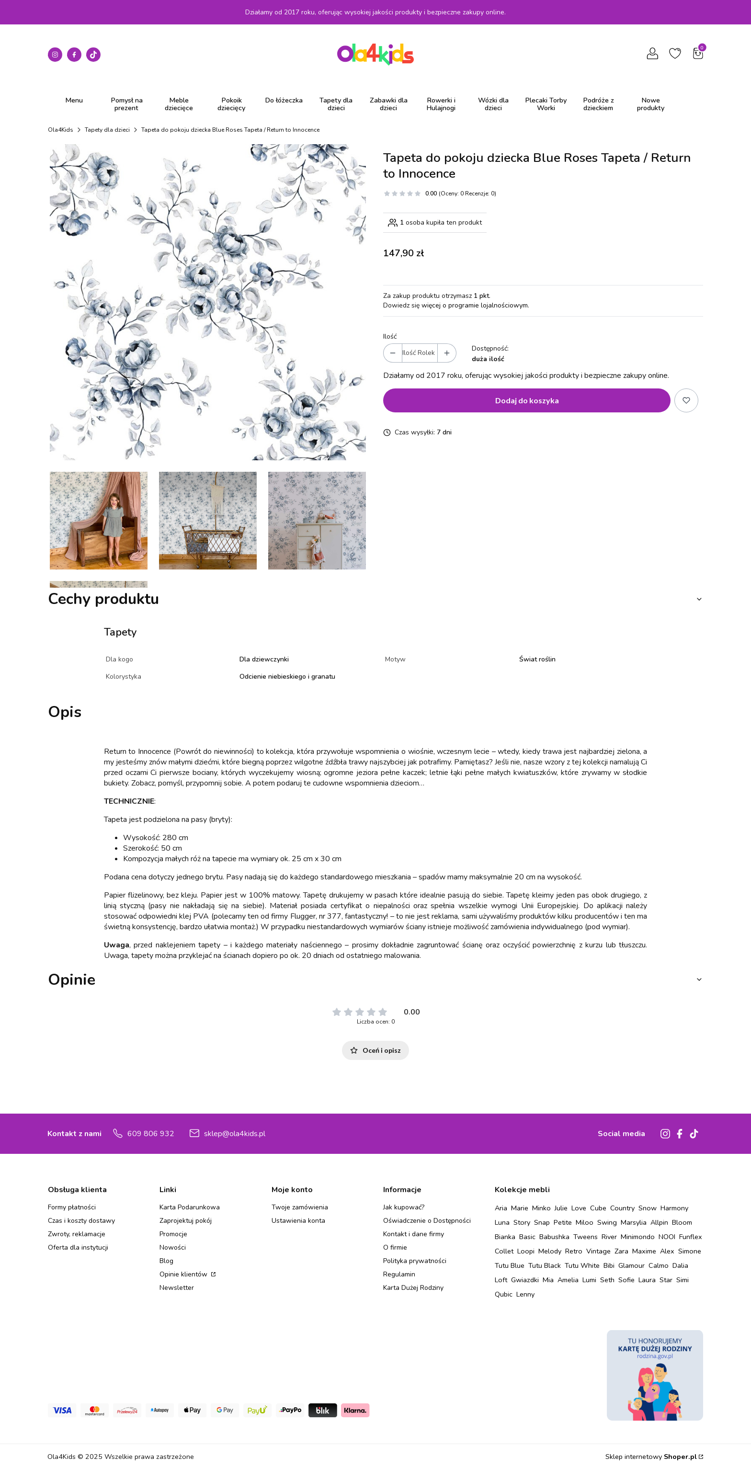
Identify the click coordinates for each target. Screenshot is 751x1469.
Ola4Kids (60, 130)
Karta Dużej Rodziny (413, 1287)
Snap (542, 1222)
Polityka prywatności (414, 1260)
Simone (689, 1251)
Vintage (598, 1251)
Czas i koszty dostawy (81, 1220)
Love (578, 1208)
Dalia (680, 1265)
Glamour (631, 1265)
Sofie (626, 1280)
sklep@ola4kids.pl (234, 1133)
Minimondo (638, 1236)
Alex (667, 1251)
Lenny (525, 1294)
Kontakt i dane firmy (413, 1234)
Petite (563, 1222)
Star (666, 1280)
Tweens (585, 1236)
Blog (166, 1260)
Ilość (390, 336)
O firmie (395, 1247)
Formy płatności (72, 1207)
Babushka (554, 1236)
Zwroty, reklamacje (76, 1234)
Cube (598, 1208)
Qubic (503, 1294)
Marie (519, 1208)
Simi (682, 1280)
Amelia (568, 1280)
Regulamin (399, 1274)
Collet (504, 1251)
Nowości (172, 1247)
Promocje (173, 1234)
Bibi (608, 1265)
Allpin (659, 1222)
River (609, 1236)
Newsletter (176, 1287)
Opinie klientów (184, 1274)
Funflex (690, 1236)
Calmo (659, 1265)
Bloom (682, 1222)
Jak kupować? (403, 1207)
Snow (647, 1208)
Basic (527, 1236)
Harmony (674, 1208)
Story (521, 1222)
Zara (621, 1251)
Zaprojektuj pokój (185, 1220)
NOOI (667, 1236)
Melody (549, 1251)
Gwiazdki (525, 1280)
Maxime (644, 1251)
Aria (501, 1208)
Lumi (589, 1280)
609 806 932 (150, 1133)
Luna (502, 1222)
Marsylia (634, 1222)
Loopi (526, 1251)
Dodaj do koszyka (527, 400)
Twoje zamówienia (300, 1207)
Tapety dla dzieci (107, 130)
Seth (607, 1280)
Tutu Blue (509, 1265)
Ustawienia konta (298, 1220)
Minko (541, 1208)
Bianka (505, 1236)
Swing (607, 1222)
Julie (561, 1208)
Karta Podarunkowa (189, 1207)
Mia (548, 1280)
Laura (647, 1280)
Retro (573, 1251)
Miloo (584, 1222)
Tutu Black (544, 1265)
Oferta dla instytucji (78, 1247)
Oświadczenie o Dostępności (427, 1220)
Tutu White (582, 1265)
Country (622, 1208)
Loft (501, 1280)
